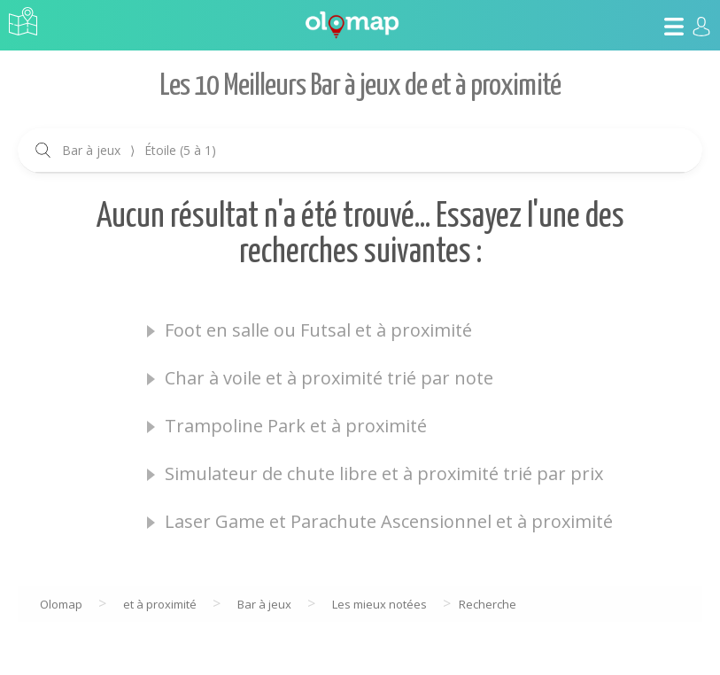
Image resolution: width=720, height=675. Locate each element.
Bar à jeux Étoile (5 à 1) (139, 150)
